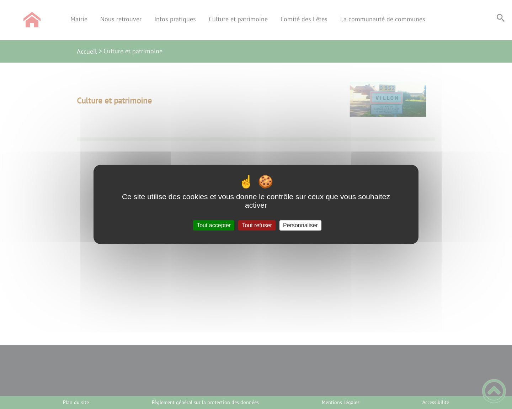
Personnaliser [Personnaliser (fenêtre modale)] (300, 225)
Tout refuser (257, 225)
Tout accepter (214, 225)
